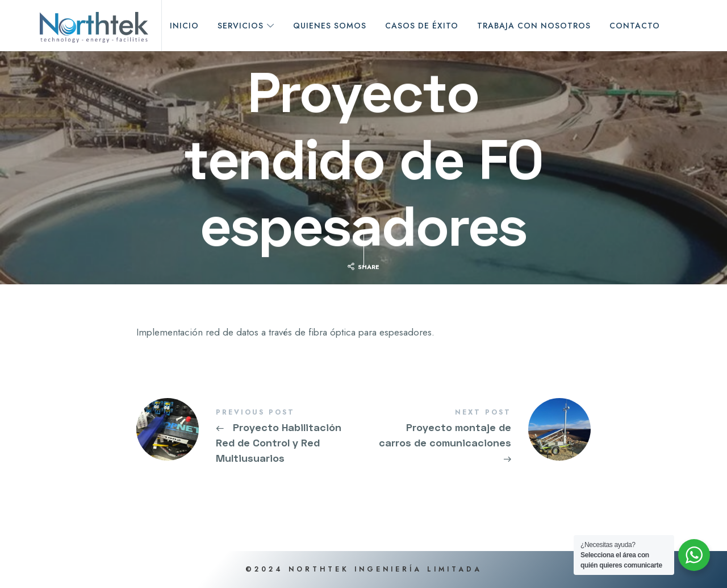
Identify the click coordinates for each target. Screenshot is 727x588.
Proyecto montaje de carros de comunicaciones (477, 437)
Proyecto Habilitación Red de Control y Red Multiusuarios (250, 437)
